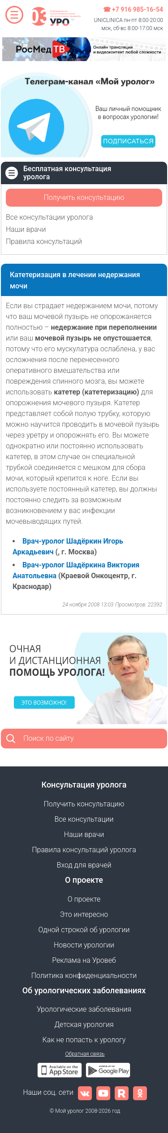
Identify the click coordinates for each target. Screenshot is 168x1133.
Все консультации (84, 819)
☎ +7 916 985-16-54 (133, 9)
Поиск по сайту (48, 738)
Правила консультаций (44, 241)
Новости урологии (84, 945)
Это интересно (84, 914)
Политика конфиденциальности (84, 975)
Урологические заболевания (84, 1009)
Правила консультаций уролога (84, 849)
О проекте (84, 899)
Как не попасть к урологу (84, 1040)
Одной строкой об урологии (83, 929)
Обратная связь (85, 1054)
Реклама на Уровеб (84, 960)
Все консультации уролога (49, 217)
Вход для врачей (84, 865)
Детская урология (83, 1024)
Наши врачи (26, 229)
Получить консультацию (83, 197)
